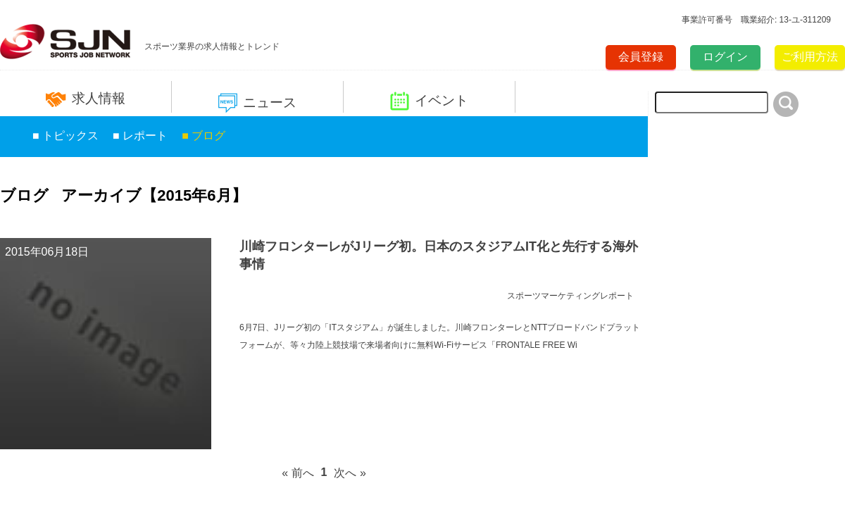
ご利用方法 (810, 57)
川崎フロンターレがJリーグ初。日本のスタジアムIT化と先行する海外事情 (438, 255)
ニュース (257, 103)
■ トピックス (65, 136)
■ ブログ (203, 136)
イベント (429, 101)
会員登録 (640, 57)
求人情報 (85, 99)
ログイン (725, 57)
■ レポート (140, 136)
